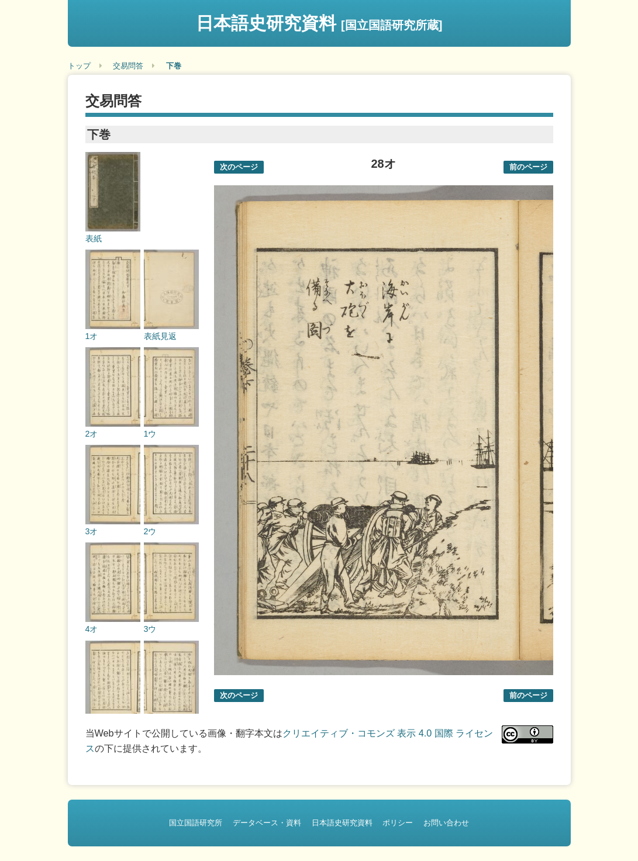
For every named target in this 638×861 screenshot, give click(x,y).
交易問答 (128, 65)
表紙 (93, 238)
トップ (79, 65)
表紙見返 (160, 336)
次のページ (239, 166)
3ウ (150, 629)
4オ (91, 629)
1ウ (150, 433)
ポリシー (397, 822)
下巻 (173, 65)
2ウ (150, 531)
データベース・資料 (267, 822)
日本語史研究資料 (319, 23)
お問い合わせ (446, 822)
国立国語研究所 (195, 822)
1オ (91, 336)
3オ (91, 531)
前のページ (528, 166)
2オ (91, 433)
